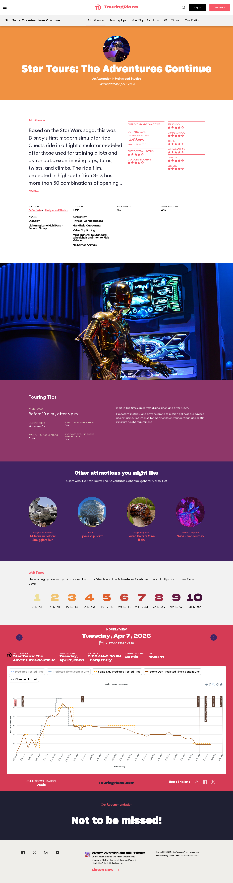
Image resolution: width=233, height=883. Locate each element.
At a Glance (96, 20)
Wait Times (172, 20)
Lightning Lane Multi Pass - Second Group (46, 227)
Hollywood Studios (128, 79)
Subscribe (220, 7)
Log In (197, 7)
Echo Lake (35, 210)
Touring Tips (117, 20)
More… (34, 190)
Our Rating (192, 20)
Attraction (103, 79)
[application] (116, 725)
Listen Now (107, 869)
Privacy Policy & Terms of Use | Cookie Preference (178, 856)
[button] (206, 684)
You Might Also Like (145, 20)
